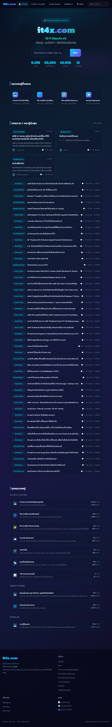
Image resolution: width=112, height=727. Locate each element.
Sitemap (6, 707)
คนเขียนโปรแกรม (64, 690)
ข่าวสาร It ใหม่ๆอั (19, 132)
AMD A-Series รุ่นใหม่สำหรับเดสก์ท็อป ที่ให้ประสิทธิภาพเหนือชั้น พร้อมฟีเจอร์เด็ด (30, 137)
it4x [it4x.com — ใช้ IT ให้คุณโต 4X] (9, 4)
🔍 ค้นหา (80, 4)
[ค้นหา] (50, 53)
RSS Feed (6, 711)
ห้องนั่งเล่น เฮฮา (66, 132)
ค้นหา (75, 52)
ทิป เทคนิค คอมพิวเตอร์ (66, 674)
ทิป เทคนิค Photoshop (66, 678)
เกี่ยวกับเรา (7, 703)
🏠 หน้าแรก (22, 4)
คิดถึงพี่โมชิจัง (18, 163)
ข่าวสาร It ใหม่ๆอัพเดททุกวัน (68, 670)
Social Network (64, 682)
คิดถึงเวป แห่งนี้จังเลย (68, 136)
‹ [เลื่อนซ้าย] (94, 84)
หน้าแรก (61, 662)
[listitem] (22, 98)
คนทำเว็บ (61, 686)
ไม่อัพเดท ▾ (68, 4)
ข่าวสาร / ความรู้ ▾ (38, 4)
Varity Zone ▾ (54, 4)
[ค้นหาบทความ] (99, 4)
